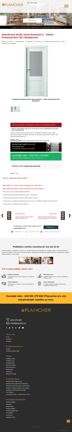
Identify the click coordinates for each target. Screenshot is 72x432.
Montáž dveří (9, 369)
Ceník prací (9, 371)
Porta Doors (9, 415)
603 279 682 (33, 3)
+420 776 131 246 (33, 231)
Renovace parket (10, 367)
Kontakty (8, 341)
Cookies (8, 349)
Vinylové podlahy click (12, 410)
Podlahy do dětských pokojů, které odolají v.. (18, 388)
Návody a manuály (11, 374)
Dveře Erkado (9, 406)
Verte (17, 139)
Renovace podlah (10, 365)
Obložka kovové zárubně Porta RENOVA (17, 383)
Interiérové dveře (20, 41)
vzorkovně (44, 15)
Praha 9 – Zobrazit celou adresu (52, 231)
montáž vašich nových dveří (32, 166)
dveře (32, 15)
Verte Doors (30, 41)
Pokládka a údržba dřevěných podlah (16, 390)
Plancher (4, 41)
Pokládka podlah (10, 358)
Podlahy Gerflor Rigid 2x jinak (14, 381)
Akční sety (38, 41)
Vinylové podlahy (10, 408)
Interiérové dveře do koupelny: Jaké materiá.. (18, 385)
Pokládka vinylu (10, 361)
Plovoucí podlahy (10, 402)
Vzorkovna (9, 339)
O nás (7, 337)
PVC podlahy (9, 392)
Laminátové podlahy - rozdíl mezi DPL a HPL (18, 394)
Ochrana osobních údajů (12, 351)
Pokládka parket (10, 363)
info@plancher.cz (19, 231)
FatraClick (8, 404)
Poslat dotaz (51, 227)
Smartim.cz (67, 430)
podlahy (26, 15)
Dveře (10, 41)
